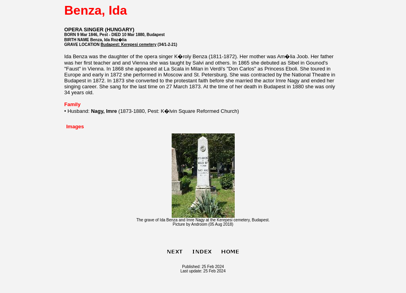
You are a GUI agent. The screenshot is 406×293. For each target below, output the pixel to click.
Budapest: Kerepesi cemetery (129, 44)
